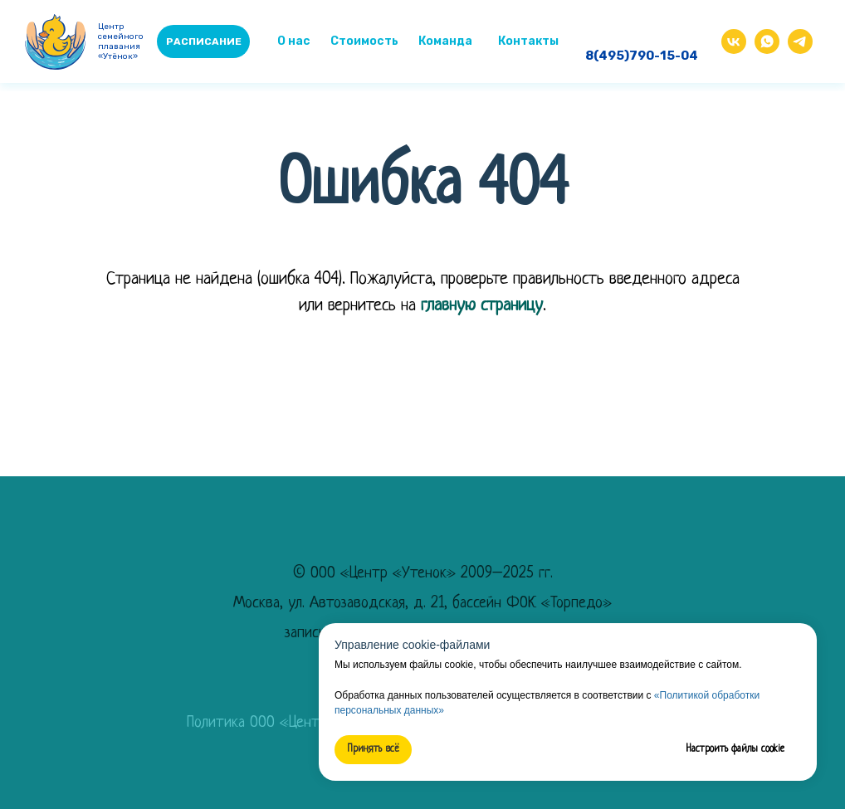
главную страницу (482, 305)
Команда (445, 41)
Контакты (528, 41)
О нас (293, 41)
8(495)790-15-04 (641, 55)
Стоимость (364, 41)
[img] (767, 41)
